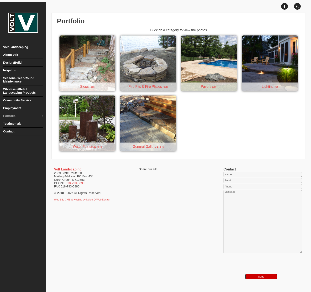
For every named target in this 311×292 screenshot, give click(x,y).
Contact (8, 131)
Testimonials (12, 123)
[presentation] (248, 260)
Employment (12, 108)
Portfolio (9, 116)
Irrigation (9, 70)
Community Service (17, 100)
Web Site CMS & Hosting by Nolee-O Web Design (82, 199)
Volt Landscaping (15, 47)
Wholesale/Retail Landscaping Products (19, 91)
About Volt (10, 54)
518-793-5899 (75, 183)
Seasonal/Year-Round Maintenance (18, 79)
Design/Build (12, 62)
